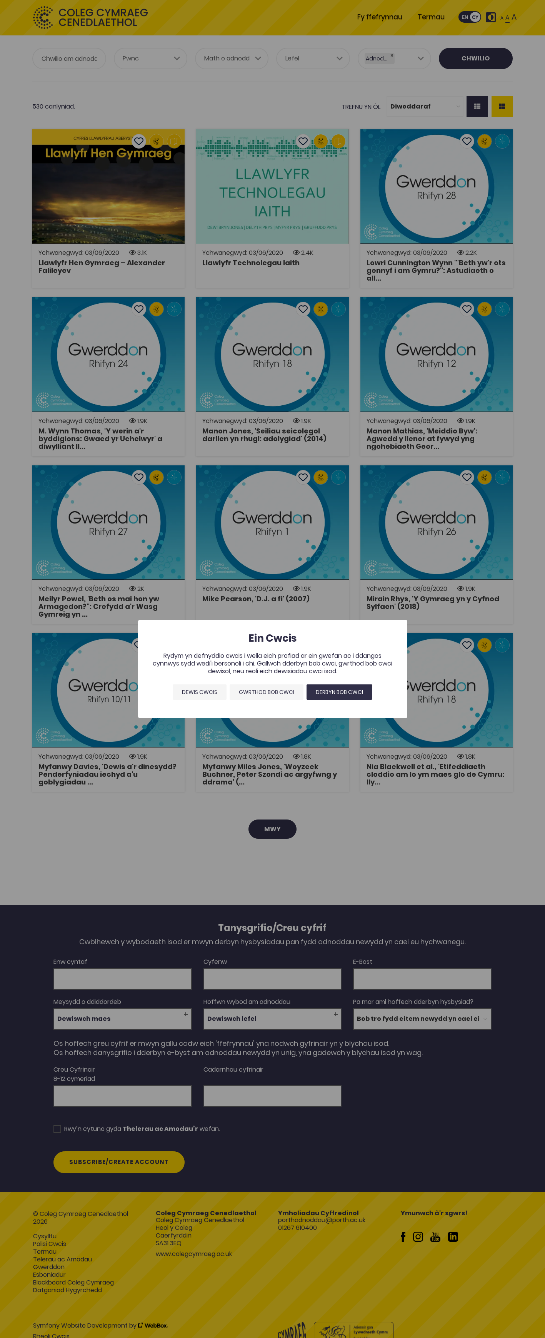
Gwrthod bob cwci (266, 692)
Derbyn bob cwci (339, 692)
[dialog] (272, 669)
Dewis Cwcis (199, 692)
